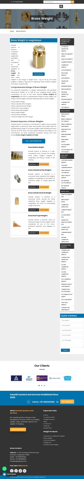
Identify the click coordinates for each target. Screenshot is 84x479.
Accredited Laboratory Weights (64, 49)
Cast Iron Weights (64, 156)
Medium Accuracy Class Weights (66, 285)
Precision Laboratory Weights (64, 94)
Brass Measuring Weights (66, 135)
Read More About (18, 429)
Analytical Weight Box (66, 195)
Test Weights (65, 107)
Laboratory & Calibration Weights (66, 41)
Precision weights (66, 99)
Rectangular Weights (65, 187)
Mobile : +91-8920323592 (18, 457)
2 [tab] (41, 385)
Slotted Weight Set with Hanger (67, 151)
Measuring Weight (66, 86)
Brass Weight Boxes (65, 201)
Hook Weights (65, 78)
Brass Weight (65, 111)
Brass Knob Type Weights (37, 216)
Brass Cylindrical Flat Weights (39, 170)
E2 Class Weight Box (66, 216)
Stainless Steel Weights (66, 246)
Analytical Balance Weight (67, 55)
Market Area (47, 428)
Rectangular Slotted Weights (66, 182)
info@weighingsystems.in (18, 461)
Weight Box (65, 191)
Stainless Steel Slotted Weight (66, 290)
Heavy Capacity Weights (65, 176)
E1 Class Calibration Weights (64, 267)
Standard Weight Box (66, 233)
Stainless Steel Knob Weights (65, 309)
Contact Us (47, 424)
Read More (33, 164)
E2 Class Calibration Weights (64, 274)
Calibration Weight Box (64, 206)
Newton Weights (66, 89)
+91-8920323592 (17, 2)
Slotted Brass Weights (65, 146)
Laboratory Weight (64, 82)
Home (12, 31)
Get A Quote (38, 74)
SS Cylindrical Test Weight (66, 295)
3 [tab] (44, 385)
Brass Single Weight (64, 140)
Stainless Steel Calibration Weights (65, 252)
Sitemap (46, 426)
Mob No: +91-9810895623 (18, 459)
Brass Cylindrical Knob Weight (39, 193)
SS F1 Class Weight (66, 299)
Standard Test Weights (65, 103)
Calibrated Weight (66, 62)
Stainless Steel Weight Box (65, 228)
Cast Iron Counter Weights (66, 161)
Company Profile (49, 417)
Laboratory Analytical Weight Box (66, 222)
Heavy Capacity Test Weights (65, 171)
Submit (65, 350)
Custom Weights (66, 70)
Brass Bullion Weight (36, 147)
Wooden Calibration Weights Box (65, 240)
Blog (45, 421)
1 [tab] (39, 385)
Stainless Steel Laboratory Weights (65, 259)
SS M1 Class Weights (64, 303)
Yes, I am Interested (34, 141)
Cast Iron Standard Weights (66, 166)
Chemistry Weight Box (66, 211)
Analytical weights (67, 59)
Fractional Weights (64, 74)
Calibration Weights (64, 66)
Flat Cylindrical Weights (66, 280)
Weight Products (49, 419)
